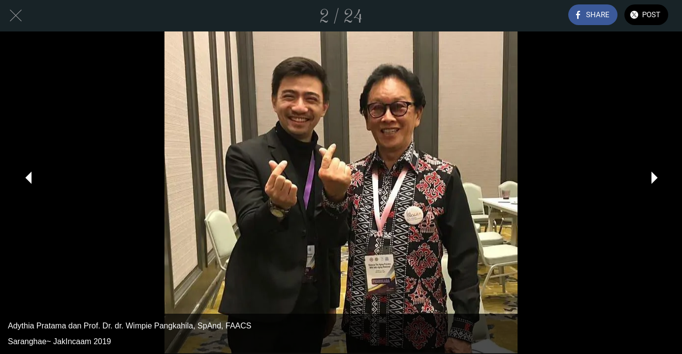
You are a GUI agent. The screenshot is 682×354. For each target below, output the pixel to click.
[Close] (16, 16)
